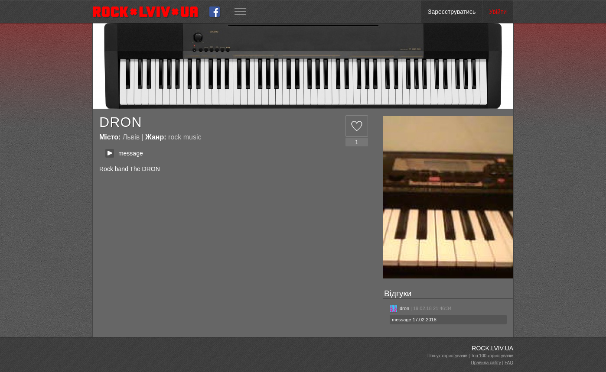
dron (399, 308)
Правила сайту (486, 362)
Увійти (498, 11)
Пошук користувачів (447, 355)
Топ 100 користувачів (492, 355)
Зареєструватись (452, 11)
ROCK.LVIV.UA (492, 348)
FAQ (509, 362)
